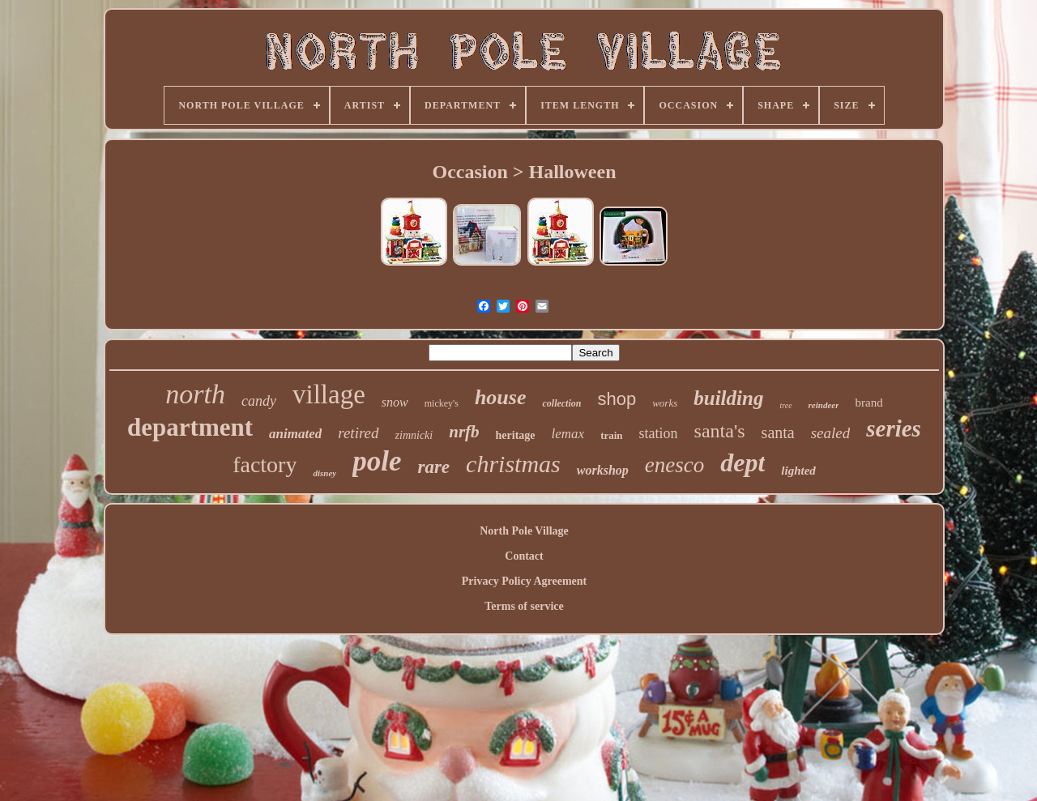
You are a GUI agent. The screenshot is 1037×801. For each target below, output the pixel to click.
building (728, 398)
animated (295, 433)
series (893, 428)
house (501, 397)
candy (258, 401)
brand (868, 402)
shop (616, 399)
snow (395, 402)
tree (785, 405)
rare (433, 467)
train (611, 435)
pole (376, 461)
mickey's (442, 403)
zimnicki (414, 435)
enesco (674, 465)
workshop (603, 470)
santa (778, 432)
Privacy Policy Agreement (524, 581)
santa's (719, 430)
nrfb (464, 431)
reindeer (824, 405)
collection (561, 403)
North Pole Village (524, 531)
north (195, 394)
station (658, 433)
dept (742, 462)
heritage (516, 435)
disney (324, 473)
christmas (513, 463)
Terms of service (523, 606)
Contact (524, 556)
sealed (831, 432)
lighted (798, 470)
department (190, 427)
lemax (568, 433)
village (328, 394)
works (664, 403)
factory (265, 464)
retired (358, 432)
